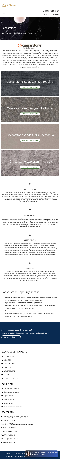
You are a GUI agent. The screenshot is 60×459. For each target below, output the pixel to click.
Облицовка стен (9, 399)
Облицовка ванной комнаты (13, 406)
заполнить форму (11, 337)
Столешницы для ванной (12, 392)
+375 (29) (51, 14)
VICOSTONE (8, 367)
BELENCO (7, 360)
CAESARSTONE (9, 363)
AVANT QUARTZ (9, 371)
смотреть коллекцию (30, 87)
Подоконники (8, 403)
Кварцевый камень (19, 33)
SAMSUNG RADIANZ (11, 378)
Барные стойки (8, 395)
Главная (8, 33)
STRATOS (7, 374)
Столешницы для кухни (11, 388)
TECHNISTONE (9, 356)
